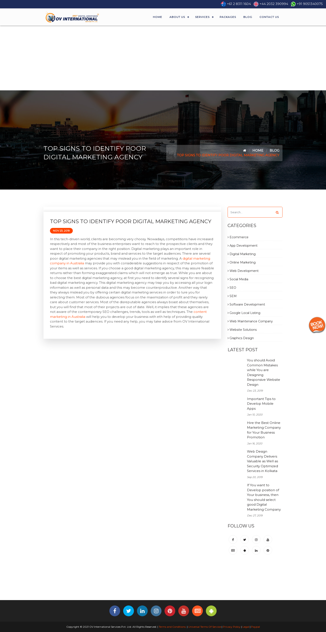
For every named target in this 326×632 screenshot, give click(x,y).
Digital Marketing (242, 254)
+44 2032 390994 (273, 4)
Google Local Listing (244, 313)
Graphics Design (241, 338)
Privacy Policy (232, 626)
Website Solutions (242, 330)
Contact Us (269, 17)
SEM (232, 296)
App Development (243, 246)
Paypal (255, 626)
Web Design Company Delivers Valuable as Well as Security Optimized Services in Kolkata (262, 461)
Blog (247, 17)
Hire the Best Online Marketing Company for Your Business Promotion (264, 430)
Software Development (246, 304)
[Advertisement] (163, 58)
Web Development (243, 271)
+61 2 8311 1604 (239, 4)
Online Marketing (242, 262)
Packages (228, 17)
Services (202, 17)
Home (157, 17)
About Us (177, 17)
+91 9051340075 (310, 4)
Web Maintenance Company (250, 321)
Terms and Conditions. (172, 626)
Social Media (238, 279)
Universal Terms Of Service (204, 626)
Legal (245, 626)
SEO (232, 288)
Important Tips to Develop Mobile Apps (261, 404)
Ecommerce (238, 237)
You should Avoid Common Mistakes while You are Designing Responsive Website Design (263, 372)
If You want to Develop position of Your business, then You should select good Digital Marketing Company (264, 497)
